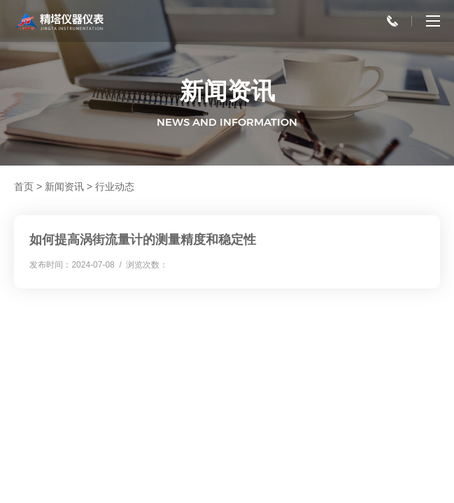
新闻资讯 (64, 186)
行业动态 (114, 186)
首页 (24, 186)
